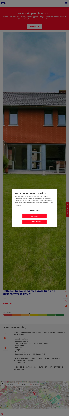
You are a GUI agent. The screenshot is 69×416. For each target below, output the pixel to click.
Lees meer (18, 208)
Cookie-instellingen (24, 213)
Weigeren (44, 213)
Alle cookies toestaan (34, 218)
